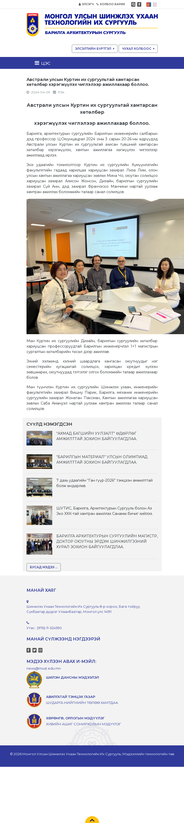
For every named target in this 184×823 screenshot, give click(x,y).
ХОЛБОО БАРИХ (111, 4)
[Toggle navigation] (44, 63)
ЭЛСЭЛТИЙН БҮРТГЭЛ (94, 49)
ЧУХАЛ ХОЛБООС (138, 49)
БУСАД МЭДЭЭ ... (43, 567)
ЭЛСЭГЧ (86, 4)
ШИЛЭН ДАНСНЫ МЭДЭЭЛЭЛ (72, 677)
